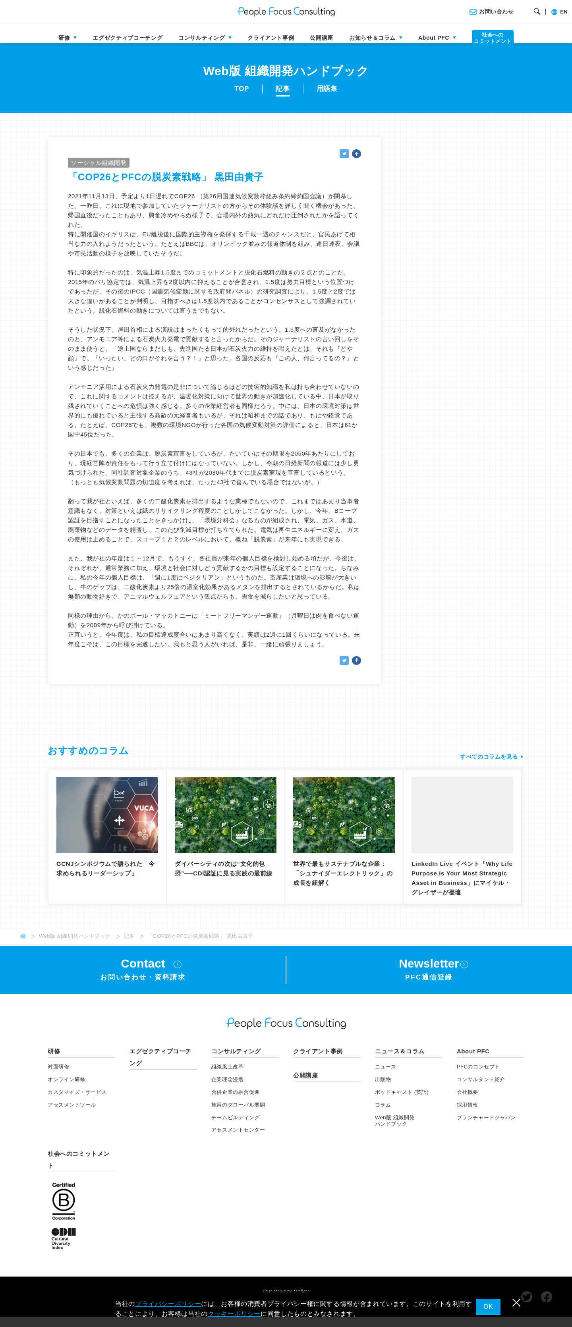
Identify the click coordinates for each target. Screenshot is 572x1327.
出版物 (383, 1090)
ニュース (385, 1077)
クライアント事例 (270, 38)
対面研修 (58, 1077)
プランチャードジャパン (486, 1128)
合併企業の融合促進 (235, 1102)
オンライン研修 (66, 1090)
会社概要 (467, 1102)
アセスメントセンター (238, 1140)
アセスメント (72, 1115)
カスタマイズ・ (77, 1102)
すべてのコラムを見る (487, 764)
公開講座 (321, 38)
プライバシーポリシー (168, 1303)
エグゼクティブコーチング (127, 38)
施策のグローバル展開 (238, 1115)
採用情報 (467, 1115)
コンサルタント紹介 (481, 1090)
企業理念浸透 (227, 1090)
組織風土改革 (227, 1077)
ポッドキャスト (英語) (402, 1102)
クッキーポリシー (234, 1313)
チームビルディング (235, 1128)
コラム (383, 1115)
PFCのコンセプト (478, 1077)
